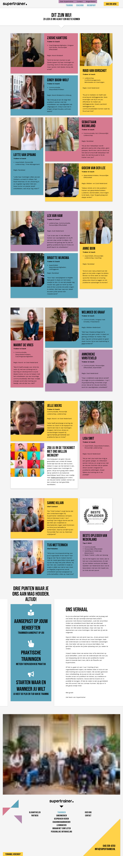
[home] (15, 4)
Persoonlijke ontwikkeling (61, 831)
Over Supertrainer (66, 1)
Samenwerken (61, 815)
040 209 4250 (111, 4)
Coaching (80, 5)
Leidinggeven (61, 825)
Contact (80, 1)
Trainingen (61, 812)
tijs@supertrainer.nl (58, 477)
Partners (34, 815)
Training (69, 5)
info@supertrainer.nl (105, 849)
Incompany (91, 5)
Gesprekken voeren (61, 818)
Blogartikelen (91, 1)
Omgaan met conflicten (61, 828)
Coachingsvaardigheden (61, 822)
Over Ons (88, 812)
